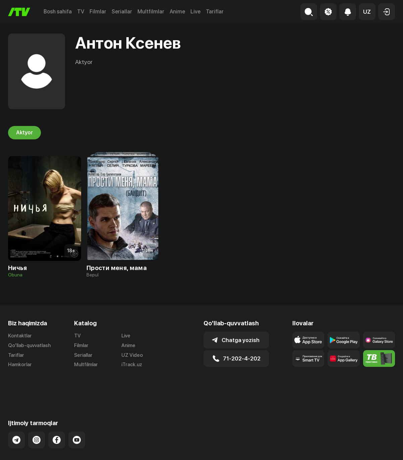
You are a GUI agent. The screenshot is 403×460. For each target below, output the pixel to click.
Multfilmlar (150, 11)
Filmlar (98, 11)
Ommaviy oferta (330, 448)
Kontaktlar (20, 336)
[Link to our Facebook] (56, 413)
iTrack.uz (131, 365)
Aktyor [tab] (24, 132)
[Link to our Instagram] (36, 413)
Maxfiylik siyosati (375, 448)
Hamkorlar (20, 365)
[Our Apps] (308, 358)
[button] (367, 11)
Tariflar (215, 11)
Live (195, 11)
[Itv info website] (379, 358)
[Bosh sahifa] (19, 11)
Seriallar (122, 11)
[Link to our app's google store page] (343, 340)
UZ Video (132, 355)
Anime (177, 11)
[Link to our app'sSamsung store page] (379, 340)
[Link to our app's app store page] (308, 340)
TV (80, 11)
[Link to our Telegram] (16, 413)
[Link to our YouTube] (76, 413)
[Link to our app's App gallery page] (343, 358)
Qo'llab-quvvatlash (29, 345)
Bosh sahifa (58, 11)
